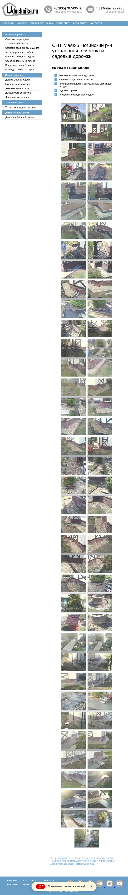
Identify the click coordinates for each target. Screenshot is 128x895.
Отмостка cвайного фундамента (22, 48)
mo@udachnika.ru (110, 8)
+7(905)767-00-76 (68, 8)
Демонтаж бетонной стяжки (19, 117)
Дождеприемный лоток (17, 97)
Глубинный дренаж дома (18, 84)
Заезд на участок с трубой (19, 52)
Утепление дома (14, 102)
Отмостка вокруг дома (17, 39)
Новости (22, 23)
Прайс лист (62, 23)
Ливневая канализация (17, 88)
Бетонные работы (15, 34)
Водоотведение (14, 75)
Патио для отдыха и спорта (19, 69)
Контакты (96, 23)
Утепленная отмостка (16, 43)
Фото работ (80, 23)
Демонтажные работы (17, 112)
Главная (8, 23)
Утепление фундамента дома (20, 107)
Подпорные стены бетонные (20, 65)
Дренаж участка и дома (17, 79)
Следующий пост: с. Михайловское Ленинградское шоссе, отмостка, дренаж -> (82, 862)
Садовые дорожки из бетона (20, 61)
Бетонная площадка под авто (20, 56)
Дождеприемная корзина (18, 92)
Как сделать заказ (41, 23)
